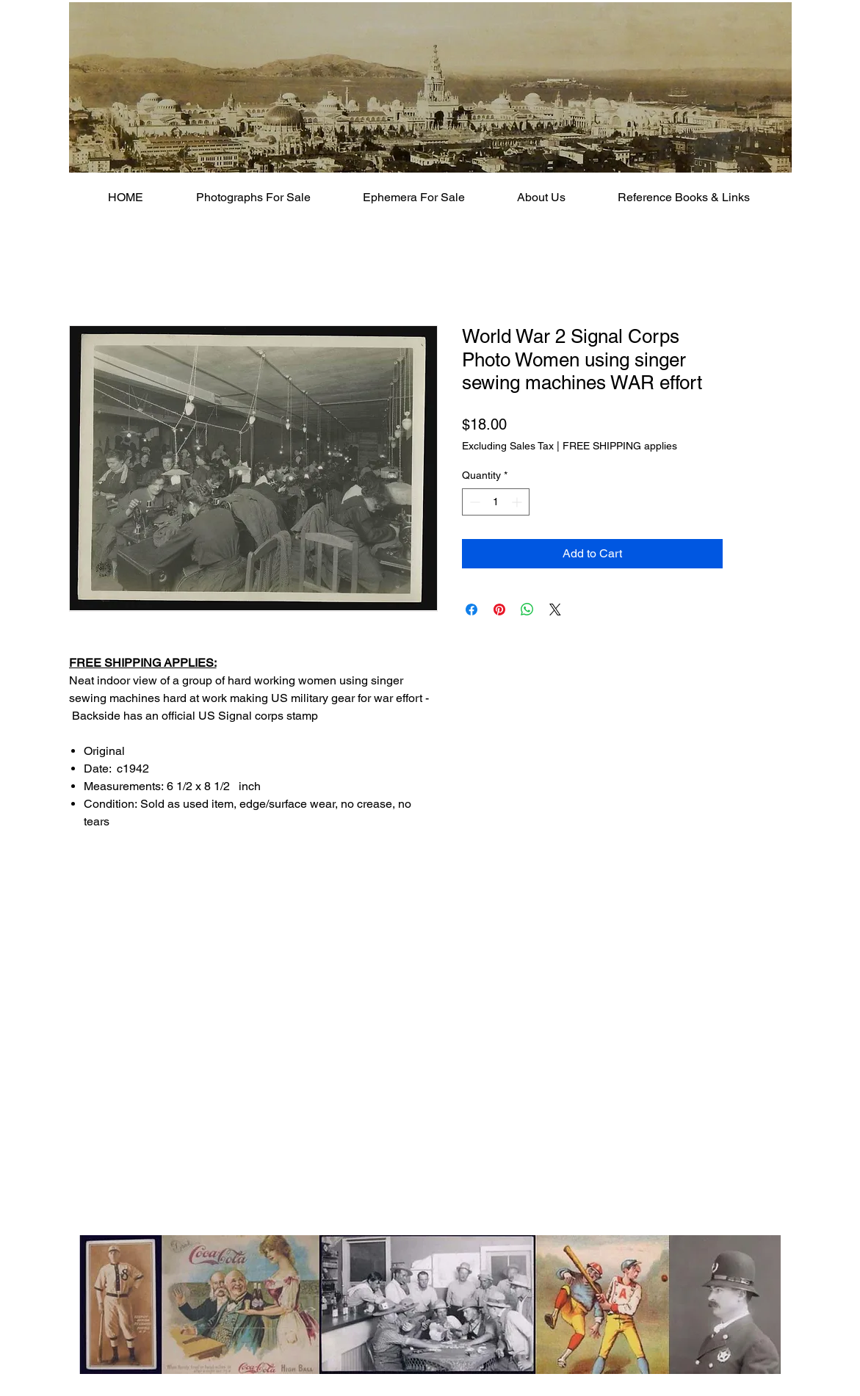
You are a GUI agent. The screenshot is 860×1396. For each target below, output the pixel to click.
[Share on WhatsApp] (527, 609)
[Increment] (518, 502)
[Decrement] (473, 502)
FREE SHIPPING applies (620, 446)
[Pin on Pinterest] (499, 609)
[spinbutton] (496, 502)
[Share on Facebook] (471, 609)
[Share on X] (555, 609)
